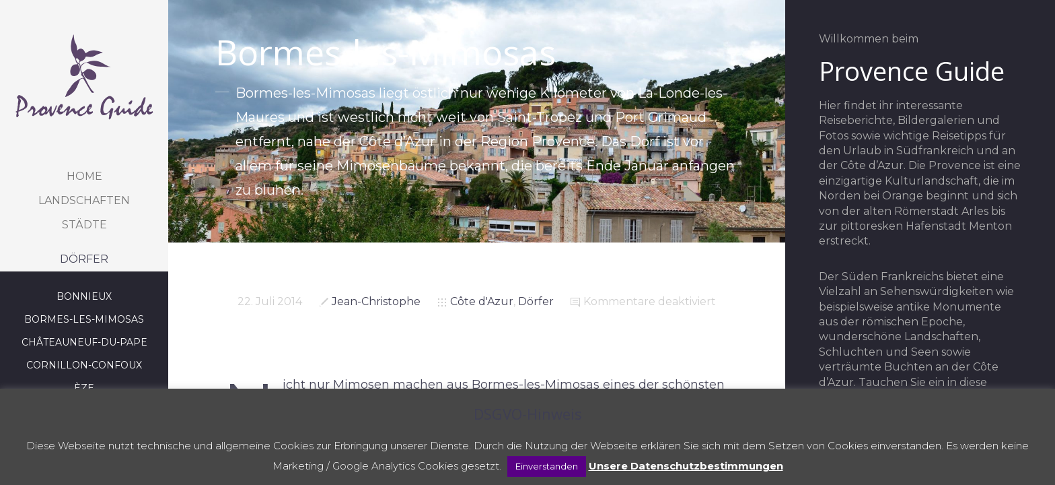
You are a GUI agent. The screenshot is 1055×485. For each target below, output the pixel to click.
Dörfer (84, 259)
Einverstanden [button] (546, 466)
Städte (84, 224)
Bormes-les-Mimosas (84, 319)
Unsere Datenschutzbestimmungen (686, 465)
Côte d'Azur (481, 301)
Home (84, 176)
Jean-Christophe (376, 301)
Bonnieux (84, 296)
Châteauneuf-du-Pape (84, 342)
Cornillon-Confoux (84, 365)
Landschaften (84, 200)
